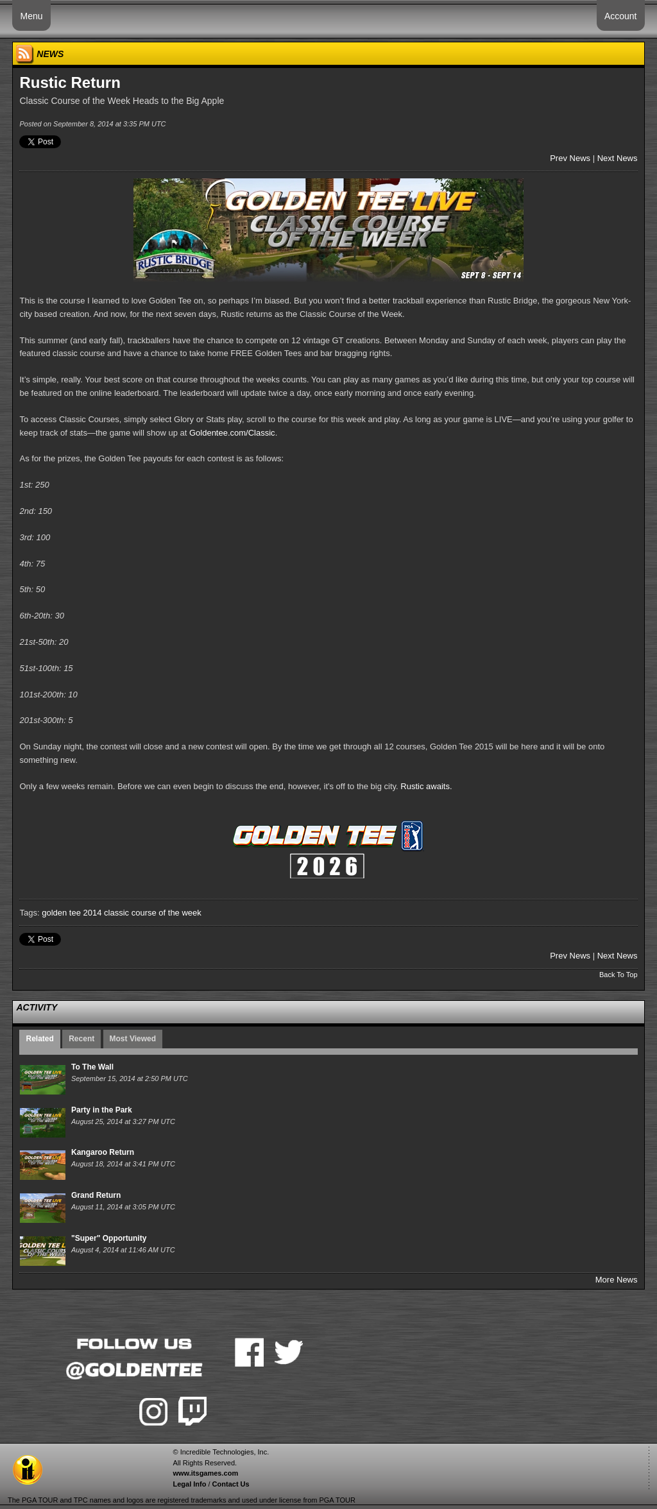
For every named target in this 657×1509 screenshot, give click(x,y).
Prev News (570, 158)
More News (616, 1279)
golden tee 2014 (71, 912)
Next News (617, 158)
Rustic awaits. (427, 786)
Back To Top (618, 974)
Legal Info (189, 1484)
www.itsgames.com (205, 1473)
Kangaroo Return (102, 1152)
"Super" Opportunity (108, 1238)
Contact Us (231, 1484)
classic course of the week (152, 912)
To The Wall (92, 1066)
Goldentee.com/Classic (232, 433)
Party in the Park (101, 1109)
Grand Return (96, 1195)
